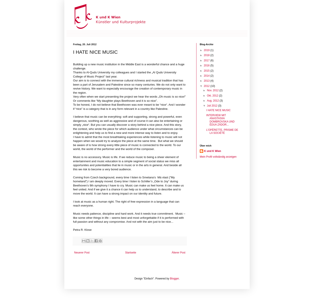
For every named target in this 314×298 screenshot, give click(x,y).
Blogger (174, 278)
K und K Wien (212, 151)
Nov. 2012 (213, 90)
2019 (207, 50)
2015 (207, 70)
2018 (207, 55)
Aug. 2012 (213, 100)
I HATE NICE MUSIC (218, 110)
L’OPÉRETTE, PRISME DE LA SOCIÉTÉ (222, 131)
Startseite (130, 252)
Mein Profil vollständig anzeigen (218, 156)
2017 (207, 60)
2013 (207, 80)
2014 (207, 75)
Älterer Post (178, 252)
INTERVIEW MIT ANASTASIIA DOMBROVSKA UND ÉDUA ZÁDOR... (220, 120)
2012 (207, 86)
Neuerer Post (82, 252)
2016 (207, 65)
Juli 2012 (212, 105)
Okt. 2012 (213, 95)
